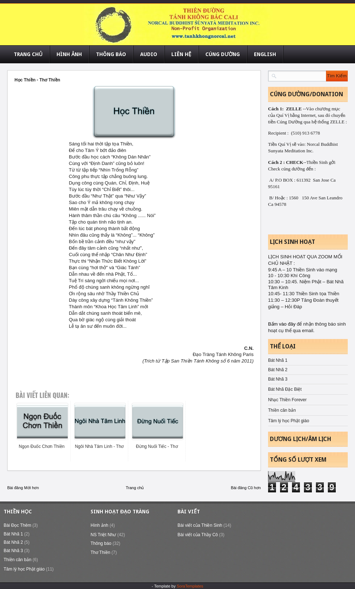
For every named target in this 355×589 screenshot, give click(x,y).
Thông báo (101, 543)
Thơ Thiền (100, 552)
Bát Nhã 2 (277, 369)
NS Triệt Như (103, 534)
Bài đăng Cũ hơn (246, 488)
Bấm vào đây (282, 324)
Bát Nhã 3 (277, 379)
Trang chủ (135, 488)
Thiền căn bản (282, 410)
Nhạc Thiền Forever (287, 399)
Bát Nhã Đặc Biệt (285, 389)
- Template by (177, 586)
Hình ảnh (99, 525)
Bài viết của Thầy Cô (198, 534)
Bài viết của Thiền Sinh (200, 525)
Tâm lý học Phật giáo (288, 420)
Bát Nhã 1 (277, 360)
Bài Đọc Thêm (17, 525)
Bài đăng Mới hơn (23, 488)
